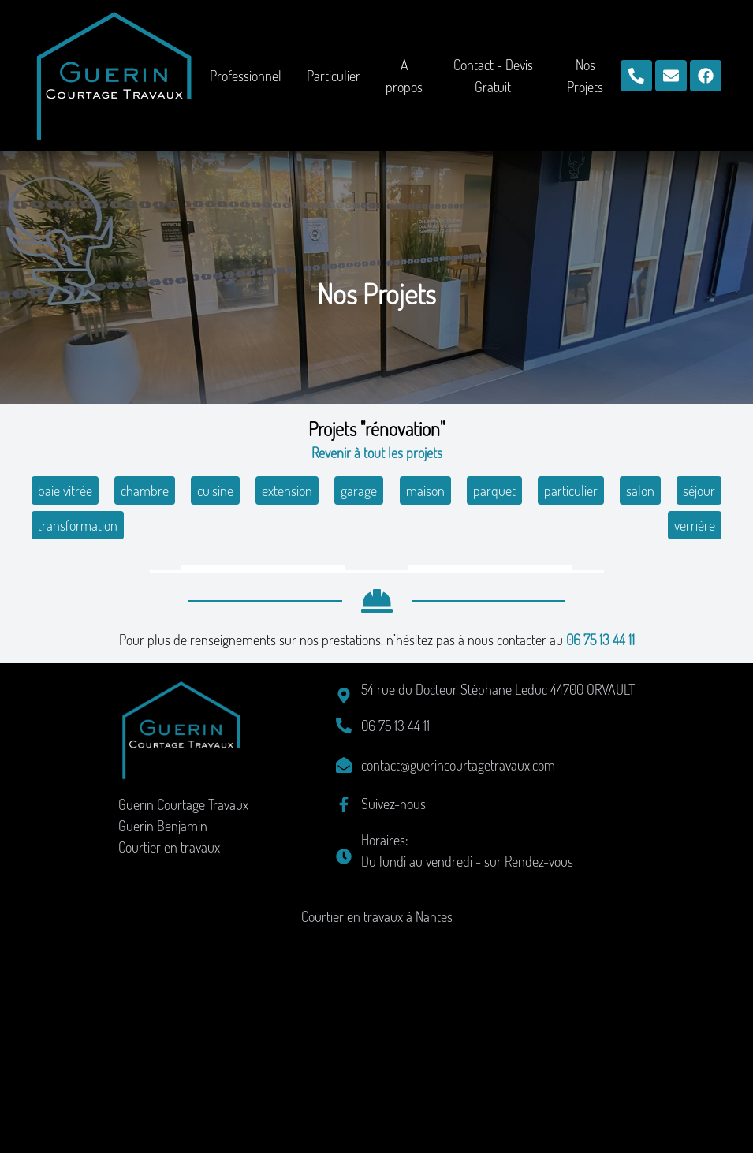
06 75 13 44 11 (600, 859)
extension (287, 490)
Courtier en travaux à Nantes (377, 1135)
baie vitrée (65, 490)
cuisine (215, 490)
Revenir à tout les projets (376, 452)
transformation (77, 525)
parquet (494, 490)
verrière (694, 525)
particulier (571, 490)
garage (359, 490)
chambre (145, 490)
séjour (699, 490)
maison (425, 490)
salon (640, 490)
